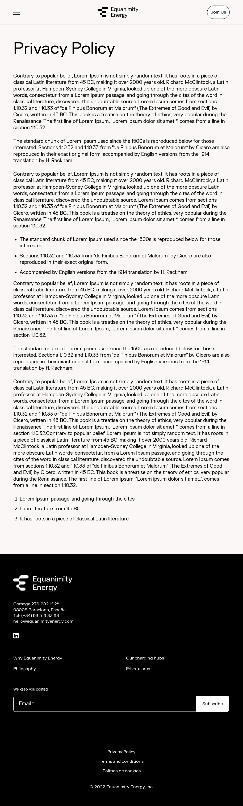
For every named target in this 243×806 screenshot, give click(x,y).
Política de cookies (122, 771)
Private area (138, 668)
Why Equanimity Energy (37, 658)
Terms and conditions (122, 761)
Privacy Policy (121, 752)
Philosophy (24, 668)
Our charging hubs (145, 658)
